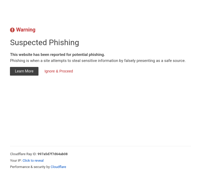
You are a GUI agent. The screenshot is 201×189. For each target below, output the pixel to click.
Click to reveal (33, 160)
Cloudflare (58, 167)
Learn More (24, 71)
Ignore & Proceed (58, 71)
